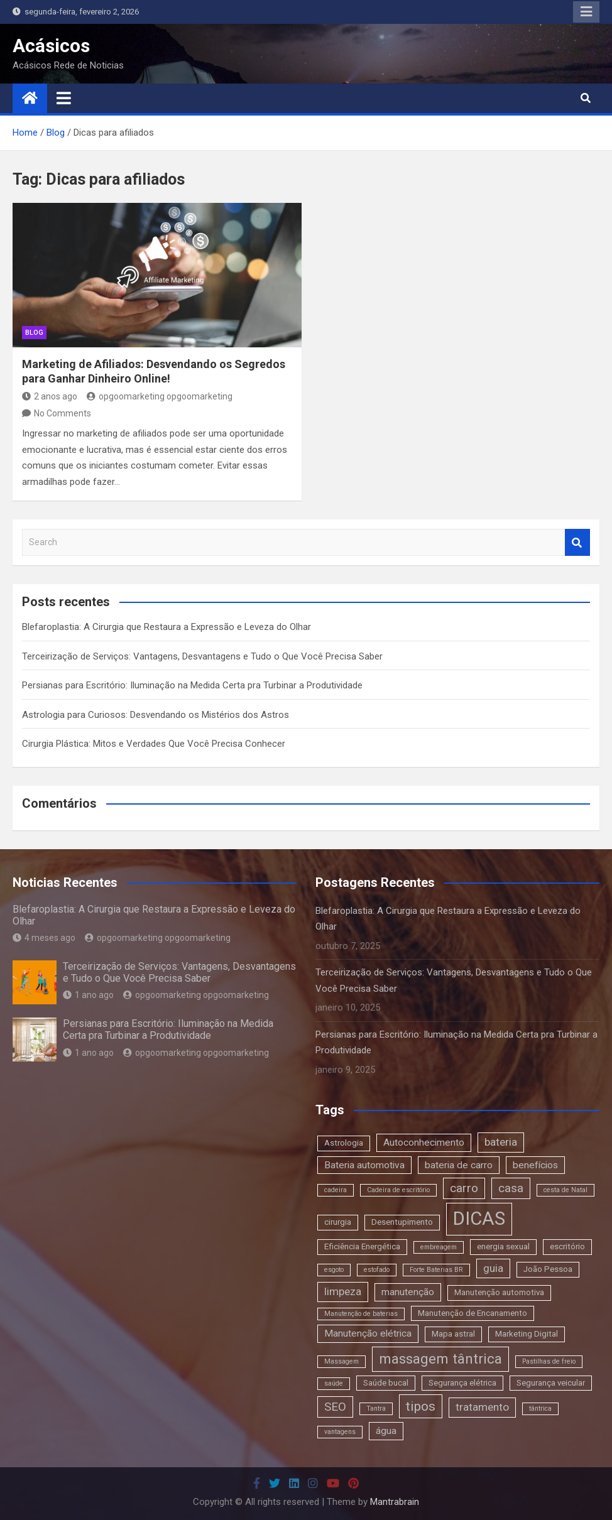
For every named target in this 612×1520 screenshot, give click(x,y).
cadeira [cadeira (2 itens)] (335, 1190)
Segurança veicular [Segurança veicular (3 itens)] (550, 1382)
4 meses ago (44, 938)
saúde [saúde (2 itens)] (333, 1383)
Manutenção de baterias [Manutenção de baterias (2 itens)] (361, 1314)
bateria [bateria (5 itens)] (500, 1142)
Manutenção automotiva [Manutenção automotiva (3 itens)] (499, 1292)
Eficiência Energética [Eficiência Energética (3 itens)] (362, 1246)
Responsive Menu (586, 12)
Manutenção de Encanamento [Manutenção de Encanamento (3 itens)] (472, 1313)
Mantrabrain (394, 1501)
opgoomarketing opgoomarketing (159, 396)
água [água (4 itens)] (386, 1430)
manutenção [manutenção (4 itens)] (407, 1292)
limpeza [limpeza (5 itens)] (342, 1291)
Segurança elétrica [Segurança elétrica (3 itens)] (462, 1382)
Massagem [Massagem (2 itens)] (341, 1361)
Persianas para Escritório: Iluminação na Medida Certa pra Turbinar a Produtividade (192, 685)
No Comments (62, 413)
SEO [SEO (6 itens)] (335, 1406)
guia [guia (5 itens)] (493, 1268)
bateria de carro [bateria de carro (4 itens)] (459, 1165)
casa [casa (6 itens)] (510, 1188)
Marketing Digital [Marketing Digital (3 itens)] (526, 1333)
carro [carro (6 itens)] (464, 1188)
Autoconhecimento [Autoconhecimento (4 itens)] (423, 1142)
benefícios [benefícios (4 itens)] (535, 1165)
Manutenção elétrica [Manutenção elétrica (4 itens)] (368, 1333)
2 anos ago (49, 396)
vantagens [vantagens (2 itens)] (340, 1432)
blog (34, 332)
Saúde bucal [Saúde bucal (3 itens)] (385, 1382)
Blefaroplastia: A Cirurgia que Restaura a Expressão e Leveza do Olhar (166, 626)
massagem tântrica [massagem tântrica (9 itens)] (440, 1358)
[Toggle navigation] (63, 98)
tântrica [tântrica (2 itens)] (540, 1408)
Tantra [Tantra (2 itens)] (376, 1408)
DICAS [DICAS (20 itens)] (479, 1218)
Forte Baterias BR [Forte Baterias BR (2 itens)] (436, 1270)
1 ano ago (88, 995)
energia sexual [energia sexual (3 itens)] (503, 1246)
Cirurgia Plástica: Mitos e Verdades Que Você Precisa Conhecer (153, 743)
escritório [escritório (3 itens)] (567, 1246)
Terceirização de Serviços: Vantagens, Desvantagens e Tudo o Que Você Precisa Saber (202, 656)
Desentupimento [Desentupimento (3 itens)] (402, 1222)
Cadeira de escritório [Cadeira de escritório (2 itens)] (398, 1190)
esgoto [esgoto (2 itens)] (334, 1270)
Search (577, 542)
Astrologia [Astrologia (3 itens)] (343, 1143)
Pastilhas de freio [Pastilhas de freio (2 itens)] (549, 1361)
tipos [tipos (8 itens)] (420, 1406)
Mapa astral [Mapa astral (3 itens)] (453, 1333)
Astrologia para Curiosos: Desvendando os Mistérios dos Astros (155, 714)
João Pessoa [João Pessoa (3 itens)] (547, 1269)
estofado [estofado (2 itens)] (377, 1270)
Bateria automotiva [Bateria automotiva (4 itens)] (364, 1165)
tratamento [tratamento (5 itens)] (482, 1407)
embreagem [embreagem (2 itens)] (438, 1247)
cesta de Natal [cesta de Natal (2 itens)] (565, 1190)
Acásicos (51, 46)
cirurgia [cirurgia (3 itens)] (337, 1222)
